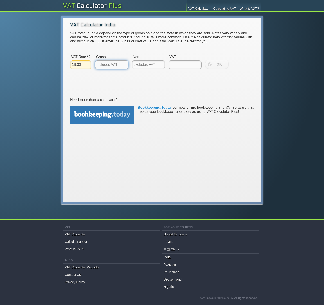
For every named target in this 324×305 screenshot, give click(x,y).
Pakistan (170, 264)
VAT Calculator (198, 8)
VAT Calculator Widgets (82, 267)
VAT (85, 6)
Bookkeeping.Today (155, 107)
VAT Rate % (80, 57)
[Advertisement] (162, 167)
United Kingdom (175, 234)
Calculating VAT (224, 8)
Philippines (171, 272)
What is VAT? (249, 8)
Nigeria (169, 287)
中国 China (171, 249)
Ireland (168, 241)
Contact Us (73, 274)
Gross (101, 57)
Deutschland (173, 279)
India (167, 257)
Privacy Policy (75, 282)
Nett (136, 57)
